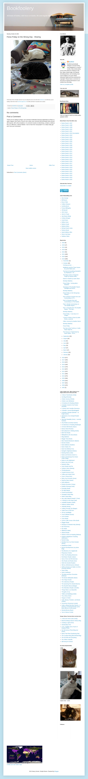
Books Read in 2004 (67, 137)
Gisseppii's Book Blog (67, 494)
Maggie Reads (65, 522)
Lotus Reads (65, 518)
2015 (63, 364)
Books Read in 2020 (67, 169)
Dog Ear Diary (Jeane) (67, 480)
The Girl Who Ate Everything (69, 637)
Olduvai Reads (65, 532)
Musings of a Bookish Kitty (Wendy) (71, 524)
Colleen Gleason (66, 204)
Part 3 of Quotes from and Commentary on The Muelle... (71, 301)
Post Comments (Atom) (20, 172)
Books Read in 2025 (67, 179)
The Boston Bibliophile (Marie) (70, 577)
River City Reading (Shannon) (69, 555)
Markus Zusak (65, 224)
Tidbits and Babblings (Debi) (69, 594)
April (64, 347)
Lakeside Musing (66, 506)
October (65, 263)
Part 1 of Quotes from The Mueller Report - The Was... (72, 308)
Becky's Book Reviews (67, 428)
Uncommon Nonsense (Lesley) (70, 603)
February (65, 352)
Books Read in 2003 (67, 135)
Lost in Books (65, 516)
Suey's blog (65, 570)
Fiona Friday (66, 326)
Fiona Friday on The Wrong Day (18, 108)
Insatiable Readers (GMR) (68, 502)
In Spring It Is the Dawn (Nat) (69, 500)
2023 (63, 249)
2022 (63, 252)
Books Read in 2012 (67, 153)
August (65, 338)
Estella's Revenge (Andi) (68, 486)
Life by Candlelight (66, 512)
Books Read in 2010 (67, 149)
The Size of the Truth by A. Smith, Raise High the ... (72, 329)
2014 (63, 366)
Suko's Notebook (66, 572)
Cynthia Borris (65, 206)
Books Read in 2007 (67, 143)
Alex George (65, 198)
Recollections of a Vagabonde (69, 551)
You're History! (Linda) (67, 612)
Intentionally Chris (66, 624)
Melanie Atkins (65, 226)
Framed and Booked (67, 492)
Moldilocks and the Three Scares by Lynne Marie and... (71, 268)
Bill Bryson (64, 200)
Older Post (52, 165)
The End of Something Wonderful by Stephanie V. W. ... (72, 271)
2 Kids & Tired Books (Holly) (69, 395)
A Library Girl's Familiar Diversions (71, 408)
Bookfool (71, 61)
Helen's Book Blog (66, 496)
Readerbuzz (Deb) (66, 545)
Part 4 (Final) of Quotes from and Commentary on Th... (71, 297)
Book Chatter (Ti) (66, 447)
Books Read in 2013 (67, 155)
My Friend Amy (65, 526)
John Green (65, 212)
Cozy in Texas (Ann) (67, 476)
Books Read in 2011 (67, 151)
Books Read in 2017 (67, 163)
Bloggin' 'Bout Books (67, 438)
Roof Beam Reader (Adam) (69, 557)
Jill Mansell (64, 210)
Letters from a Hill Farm (68, 510)
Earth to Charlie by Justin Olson (71, 278)
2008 (63, 380)
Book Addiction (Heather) (68, 444)
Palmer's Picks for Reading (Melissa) (71, 534)
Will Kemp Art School (67, 641)
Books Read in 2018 (67, 165)
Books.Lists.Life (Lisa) (67, 462)
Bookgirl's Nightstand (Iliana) (69, 451)
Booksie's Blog (65, 464)
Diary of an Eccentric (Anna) (69, 478)
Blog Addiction (65, 436)
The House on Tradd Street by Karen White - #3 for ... (71, 332)
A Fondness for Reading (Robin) (70, 403)
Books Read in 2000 (67, 129)
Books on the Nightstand (68, 460)
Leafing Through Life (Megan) (69, 508)
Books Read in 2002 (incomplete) (70, 133)
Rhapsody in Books (67, 553)
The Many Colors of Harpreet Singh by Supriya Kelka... (70, 275)
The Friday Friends (67, 579)
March (65, 350)
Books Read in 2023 (67, 175)
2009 (63, 378)
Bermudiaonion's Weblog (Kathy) (70, 430)
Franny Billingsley (66, 208)
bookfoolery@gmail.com (22, 101)
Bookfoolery (20, 8)
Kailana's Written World (68, 504)
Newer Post (10, 165)
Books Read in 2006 (67, 141)
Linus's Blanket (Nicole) (68, 514)
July (64, 341)
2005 (63, 387)
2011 (63, 373)
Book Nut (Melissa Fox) (68, 449)
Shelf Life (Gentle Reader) (68, 563)
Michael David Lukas (67, 228)
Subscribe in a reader (65, 185)
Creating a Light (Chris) (68, 622)
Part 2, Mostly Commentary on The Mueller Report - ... (71, 304)
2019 (63, 259)
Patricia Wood (65, 230)
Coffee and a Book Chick (68, 474)
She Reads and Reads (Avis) (69, 561)
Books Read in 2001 (67, 131)
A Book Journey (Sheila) (68, 399)
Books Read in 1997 (67, 123)
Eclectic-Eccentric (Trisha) (68, 484)
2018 (63, 357)
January (65, 354)
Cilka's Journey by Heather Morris (72, 321)
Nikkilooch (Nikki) (66, 530)
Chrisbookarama (66, 470)
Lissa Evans (65, 220)
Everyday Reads (66, 488)
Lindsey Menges (66, 218)
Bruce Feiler (65, 202)
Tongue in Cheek (66, 598)
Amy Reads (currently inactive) (70, 422)
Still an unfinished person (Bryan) (70, 565)
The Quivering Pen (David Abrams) (71, 584)
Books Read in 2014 (67, 157)
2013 (63, 369)
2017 (63, 360)
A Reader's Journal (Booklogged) (70, 410)
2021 (63, 254)
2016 (63, 362)
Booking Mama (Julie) (67, 452)
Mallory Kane (65, 222)
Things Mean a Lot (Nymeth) (69, 590)
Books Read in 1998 (67, 125)
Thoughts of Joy (66, 592)
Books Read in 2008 (67, 145)
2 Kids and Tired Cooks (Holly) (70, 618)
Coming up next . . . (68, 265)
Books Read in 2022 (67, 173)
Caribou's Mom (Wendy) (68, 468)
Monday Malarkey (67, 281)
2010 (63, 376)
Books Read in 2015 (67, 159)
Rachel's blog (65, 540)
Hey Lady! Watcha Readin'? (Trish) (71, 498)
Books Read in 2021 (67, 171)
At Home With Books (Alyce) (69, 426)
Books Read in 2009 (67, 147)
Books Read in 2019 (67, 167)
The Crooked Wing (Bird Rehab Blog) (71, 635)
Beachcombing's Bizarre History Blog (71, 620)
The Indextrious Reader (68, 581)
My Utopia (64, 528)
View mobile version (31, 168)
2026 (63, 242)
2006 (63, 385)
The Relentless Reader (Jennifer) (70, 587)
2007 (63, 383)
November (66, 260)
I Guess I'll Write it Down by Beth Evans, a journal (71, 318)
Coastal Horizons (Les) (68, 472)
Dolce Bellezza (65, 482)
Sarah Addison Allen (67, 232)
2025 (63, 245)
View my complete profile (66, 84)
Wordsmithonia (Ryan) (67, 610)
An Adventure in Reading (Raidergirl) (71, 424)
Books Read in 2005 (67, 139)
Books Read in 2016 (67, 161)
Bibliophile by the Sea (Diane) (69, 434)
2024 (63, 247)
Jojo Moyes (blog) (66, 216)
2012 (63, 371)
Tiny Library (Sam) (66, 596)
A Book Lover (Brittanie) (68, 401)
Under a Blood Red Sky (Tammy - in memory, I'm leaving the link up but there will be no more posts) (71, 607)
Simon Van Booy (66, 234)
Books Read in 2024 (67, 177)
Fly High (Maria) (66, 490)
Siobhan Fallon (65, 236)
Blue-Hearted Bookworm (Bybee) (70, 441)
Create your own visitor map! (14, 764)
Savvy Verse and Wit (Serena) (70, 559)
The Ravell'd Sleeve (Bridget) (69, 586)
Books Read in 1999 (67, 127)
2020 (63, 256)
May (64, 345)
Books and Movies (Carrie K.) (69, 455)
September (66, 336)
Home (31, 165)
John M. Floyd (65, 214)
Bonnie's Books (66, 442)
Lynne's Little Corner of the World (70, 520)
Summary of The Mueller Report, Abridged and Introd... (71, 287)
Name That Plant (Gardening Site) (70, 633)
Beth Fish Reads (66, 432)
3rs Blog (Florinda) (66, 397)
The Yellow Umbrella (67, 639)
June (64, 343)
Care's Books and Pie (67, 466)
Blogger (56, 771)
